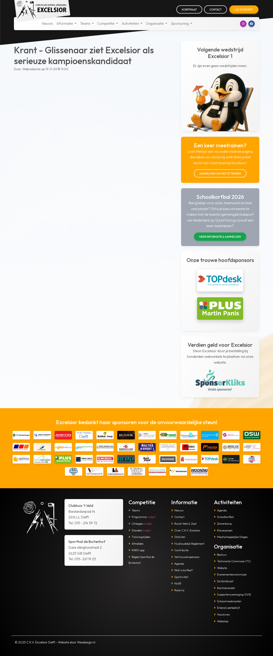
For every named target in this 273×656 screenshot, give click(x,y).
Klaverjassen (223, 530)
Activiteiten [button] (131, 23)
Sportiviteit (179, 577)
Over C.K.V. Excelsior (185, 530)
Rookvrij (177, 590)
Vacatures (222, 614)
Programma (142, 517)
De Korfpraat (223, 581)
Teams (134, 510)
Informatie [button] (65, 23)
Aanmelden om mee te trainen (220, 173)
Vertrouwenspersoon (185, 557)
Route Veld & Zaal (183, 523)
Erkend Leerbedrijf (227, 607)
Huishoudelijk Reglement (187, 543)
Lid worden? (244, 9)
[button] (243, 23)
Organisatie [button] (155, 23)
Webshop (221, 621)
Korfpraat (189, 9)
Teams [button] (85, 23)
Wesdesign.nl (86, 642)
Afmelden (136, 543)
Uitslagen (140, 523)
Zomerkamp (223, 523)
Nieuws (47, 23)
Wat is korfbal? (182, 570)
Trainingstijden (139, 537)
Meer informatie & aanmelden (220, 236)
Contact (215, 9)
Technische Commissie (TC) (232, 561)
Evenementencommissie (230, 574)
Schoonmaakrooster (227, 601)
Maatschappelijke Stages (231, 537)
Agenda (177, 563)
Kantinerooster (224, 588)
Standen (140, 530)
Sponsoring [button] (180, 23)
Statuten (178, 537)
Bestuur (220, 554)
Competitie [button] (106, 23)
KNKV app (136, 550)
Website (220, 568)
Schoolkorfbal (224, 517)
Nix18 (176, 583)
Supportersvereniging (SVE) (232, 594)
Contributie (180, 550)
